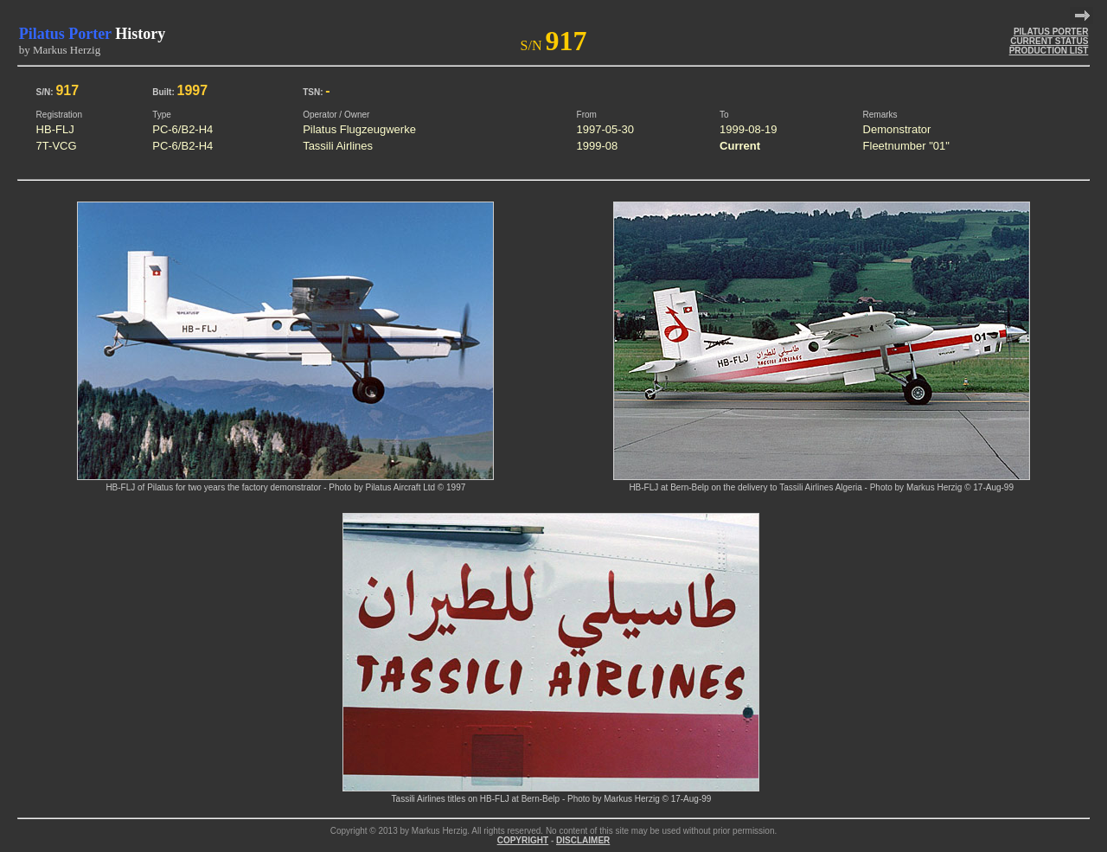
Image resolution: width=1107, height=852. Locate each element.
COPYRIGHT (522, 840)
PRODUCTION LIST (1049, 50)
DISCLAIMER (583, 840)
